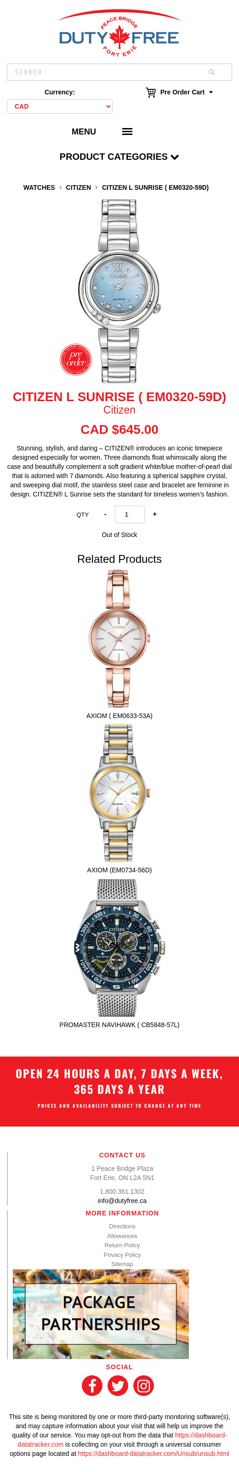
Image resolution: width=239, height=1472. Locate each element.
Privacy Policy (122, 1254)
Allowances (122, 1236)
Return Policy (122, 1245)
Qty (82, 514)
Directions (122, 1226)
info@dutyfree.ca (122, 1200)
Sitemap (122, 1264)
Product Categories (120, 157)
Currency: (60, 92)
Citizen (78, 187)
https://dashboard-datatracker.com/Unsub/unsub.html (153, 1453)
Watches (39, 187)
